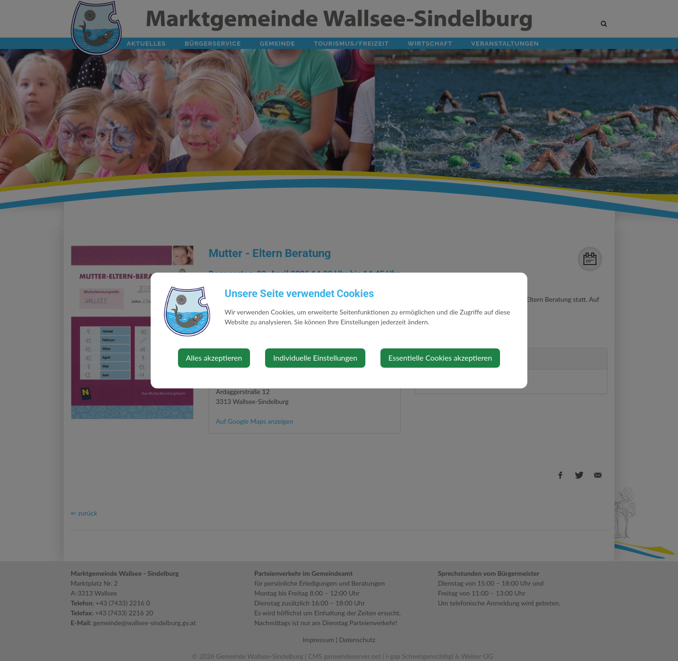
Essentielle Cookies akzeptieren (440, 357)
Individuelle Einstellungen (315, 357)
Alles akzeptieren (214, 357)
